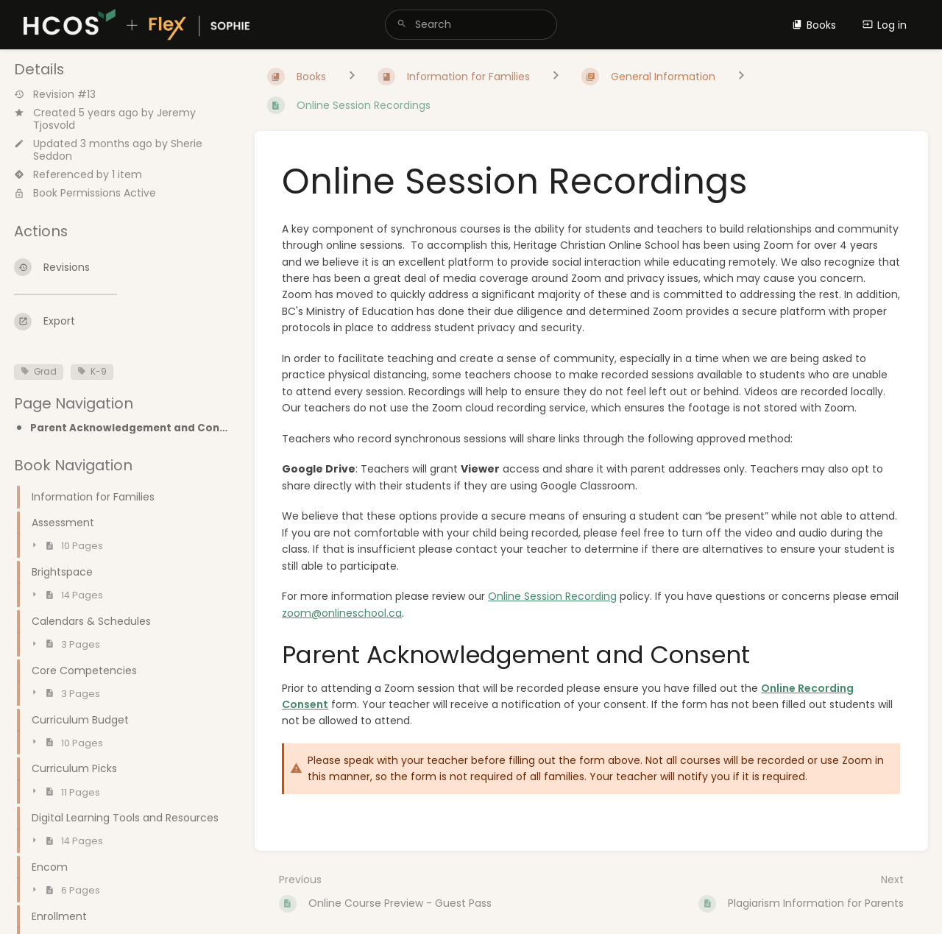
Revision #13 (55, 94)
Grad (39, 372)
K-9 (92, 372)
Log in (885, 25)
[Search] (402, 24)
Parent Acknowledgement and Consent (130, 428)
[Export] (122, 321)
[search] (471, 25)
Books (814, 25)
